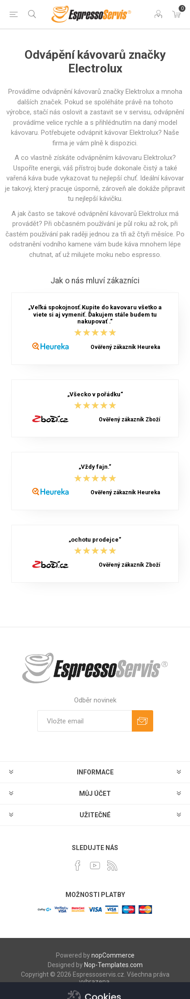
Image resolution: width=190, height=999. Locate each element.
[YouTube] (95, 865)
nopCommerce (113, 955)
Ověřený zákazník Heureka (125, 347)
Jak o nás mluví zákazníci (95, 280)
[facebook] (77, 865)
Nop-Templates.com (113, 964)
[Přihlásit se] (84, 721)
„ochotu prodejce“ (95, 539)
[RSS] (112, 865)
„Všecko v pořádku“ (95, 394)
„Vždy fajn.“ (95, 467)
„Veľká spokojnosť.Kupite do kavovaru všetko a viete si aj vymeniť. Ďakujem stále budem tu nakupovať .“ (95, 314)
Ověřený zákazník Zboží (129, 419)
